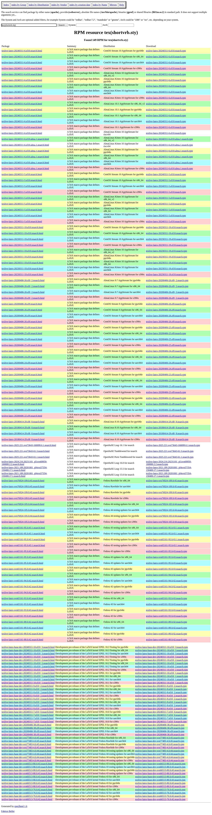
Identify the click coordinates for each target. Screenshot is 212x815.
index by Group (18, 5)
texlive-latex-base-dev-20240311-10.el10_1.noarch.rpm (161, 673)
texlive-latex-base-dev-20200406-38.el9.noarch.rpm (159, 725)
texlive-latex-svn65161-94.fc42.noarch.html (22, 575)
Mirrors (113, 5)
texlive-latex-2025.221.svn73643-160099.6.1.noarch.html (29, 445)
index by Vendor (59, 5)
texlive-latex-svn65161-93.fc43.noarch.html (22, 598)
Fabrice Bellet (7, 811)
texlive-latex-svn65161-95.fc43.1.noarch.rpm (167, 527)
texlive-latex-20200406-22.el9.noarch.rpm (166, 398)
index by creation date (79, 5)
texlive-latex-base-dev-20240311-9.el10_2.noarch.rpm (161, 686)
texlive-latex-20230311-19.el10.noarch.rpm (166, 227)
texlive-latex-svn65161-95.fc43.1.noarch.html (23, 527)
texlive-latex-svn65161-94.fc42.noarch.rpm (166, 575)
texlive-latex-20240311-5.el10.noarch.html (22, 174)
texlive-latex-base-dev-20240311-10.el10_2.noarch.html (28, 660)
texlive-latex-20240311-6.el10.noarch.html (22, 50)
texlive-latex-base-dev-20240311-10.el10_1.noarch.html (28, 673)
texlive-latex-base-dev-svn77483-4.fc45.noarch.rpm (159, 738)
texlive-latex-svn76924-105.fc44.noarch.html (23, 504)
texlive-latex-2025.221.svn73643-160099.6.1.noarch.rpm (173, 445)
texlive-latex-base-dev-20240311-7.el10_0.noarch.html (28, 712)
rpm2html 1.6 (20, 806)
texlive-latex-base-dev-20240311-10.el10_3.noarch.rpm (161, 647)
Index (6, 5)
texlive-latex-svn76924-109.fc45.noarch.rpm (167, 480)
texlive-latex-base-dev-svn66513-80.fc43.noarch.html (27, 763)
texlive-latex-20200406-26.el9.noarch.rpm (166, 304)
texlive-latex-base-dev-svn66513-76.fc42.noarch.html (27, 789)
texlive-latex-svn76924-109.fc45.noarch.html (23, 480)
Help (121, 5)
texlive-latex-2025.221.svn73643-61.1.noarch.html (26, 457)
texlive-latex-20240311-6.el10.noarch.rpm (166, 50)
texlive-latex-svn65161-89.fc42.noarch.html (22, 622)
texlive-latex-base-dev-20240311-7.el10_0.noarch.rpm (161, 712)
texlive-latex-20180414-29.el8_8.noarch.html (23, 421)
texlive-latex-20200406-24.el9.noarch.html (22, 351)
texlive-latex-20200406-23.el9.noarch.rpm (166, 374)
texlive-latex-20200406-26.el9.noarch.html (22, 304)
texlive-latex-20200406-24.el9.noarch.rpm (166, 351)
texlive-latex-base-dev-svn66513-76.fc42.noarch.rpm (160, 789)
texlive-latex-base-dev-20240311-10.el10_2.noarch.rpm (161, 660)
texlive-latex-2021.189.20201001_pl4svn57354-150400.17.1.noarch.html (24, 468)
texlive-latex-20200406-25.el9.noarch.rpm (166, 327)
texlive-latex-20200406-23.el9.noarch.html (22, 374)
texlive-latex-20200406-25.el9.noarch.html (22, 327)
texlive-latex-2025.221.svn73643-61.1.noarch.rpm (169, 457)
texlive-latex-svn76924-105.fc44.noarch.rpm (167, 504)
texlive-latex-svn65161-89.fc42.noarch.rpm (166, 622)
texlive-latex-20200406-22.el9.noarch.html (22, 398)
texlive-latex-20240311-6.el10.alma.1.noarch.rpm (169, 139)
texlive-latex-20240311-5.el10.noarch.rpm (166, 174)
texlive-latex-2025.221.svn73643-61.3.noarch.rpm (169, 451)
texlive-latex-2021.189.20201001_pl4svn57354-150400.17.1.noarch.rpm (169, 468)
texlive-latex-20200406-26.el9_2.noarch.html (23, 280)
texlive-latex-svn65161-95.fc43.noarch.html (22, 551)
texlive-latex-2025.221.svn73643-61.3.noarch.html (26, 451)
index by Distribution (39, 5)
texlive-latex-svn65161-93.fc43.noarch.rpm (166, 598)
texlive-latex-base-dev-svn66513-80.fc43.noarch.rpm (160, 763)
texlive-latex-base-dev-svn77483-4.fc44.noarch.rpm (159, 750)
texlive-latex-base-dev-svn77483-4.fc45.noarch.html (26, 738)
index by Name (100, 5)
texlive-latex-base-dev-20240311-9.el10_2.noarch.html (28, 686)
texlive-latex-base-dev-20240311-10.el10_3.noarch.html (28, 647)
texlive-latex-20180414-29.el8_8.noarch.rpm (167, 421)
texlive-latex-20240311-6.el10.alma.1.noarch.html (25, 139)
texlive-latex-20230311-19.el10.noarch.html (22, 227)
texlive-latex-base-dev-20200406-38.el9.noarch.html (26, 725)
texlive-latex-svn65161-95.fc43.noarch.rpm (166, 551)
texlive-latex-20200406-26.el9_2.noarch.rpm (167, 280)
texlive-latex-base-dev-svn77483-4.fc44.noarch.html (26, 750)
